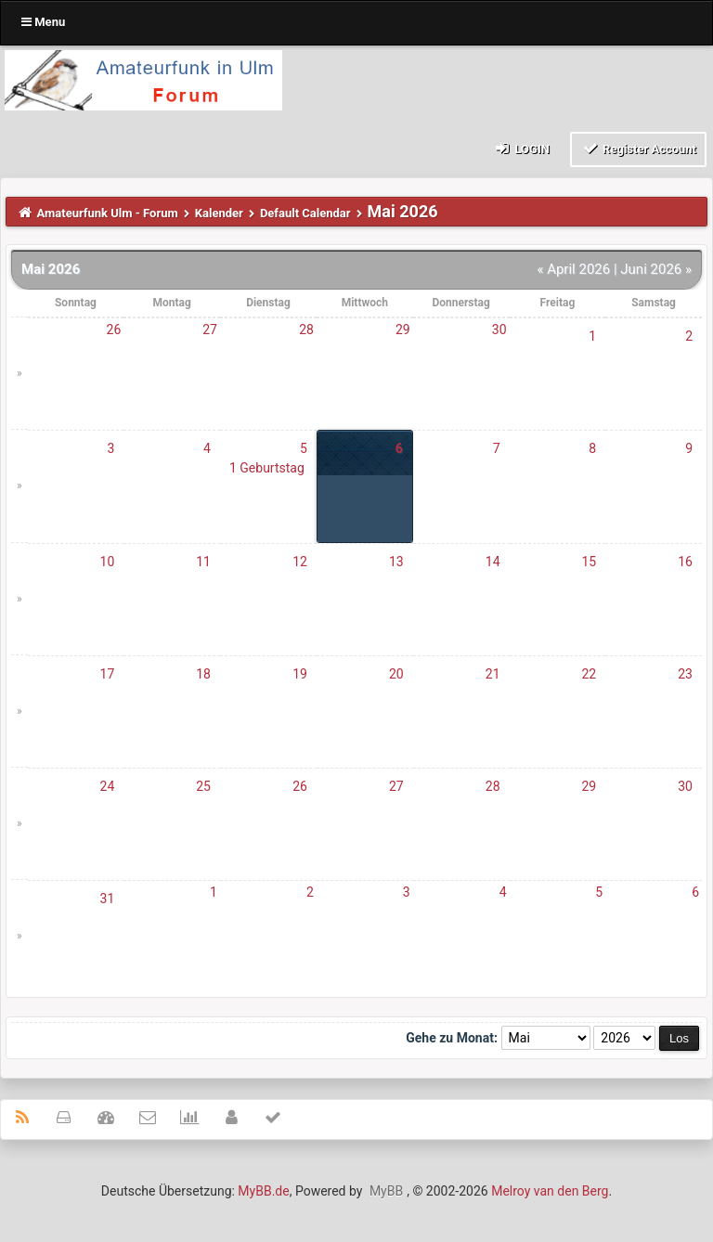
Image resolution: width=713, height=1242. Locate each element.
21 (493, 673)
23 (685, 673)
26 (114, 329)
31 (107, 898)
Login (521, 148)
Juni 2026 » (656, 269)
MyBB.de (263, 1191)
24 (107, 786)
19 (299, 673)
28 (306, 329)
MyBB (386, 1191)
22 (588, 673)
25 (203, 786)
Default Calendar (305, 213)
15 (588, 561)
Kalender (219, 213)
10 (107, 561)
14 (493, 561)
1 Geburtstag (267, 467)
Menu (43, 22)
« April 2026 (573, 269)
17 (107, 673)
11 (203, 561)
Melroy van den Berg (549, 1191)
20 (396, 673)
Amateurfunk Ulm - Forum (107, 213)
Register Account (638, 148)
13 (396, 561)
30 (499, 329)
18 (203, 673)
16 (685, 561)
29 (402, 329)
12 (299, 561)
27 (209, 329)
